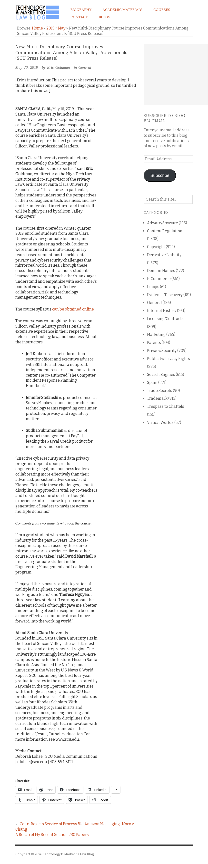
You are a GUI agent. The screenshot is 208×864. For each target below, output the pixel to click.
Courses (161, 10)
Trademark (157, 398)
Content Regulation (164, 231)
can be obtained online (73, 309)
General (84, 67)
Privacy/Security (162, 350)
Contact (79, 17)
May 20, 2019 (26, 67)
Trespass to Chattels (165, 406)
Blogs (104, 17)
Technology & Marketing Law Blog (68, 854)
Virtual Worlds (160, 422)
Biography (80, 10)
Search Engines (161, 374)
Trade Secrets (159, 390)
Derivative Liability (164, 254)
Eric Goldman (58, 67)
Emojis (153, 286)
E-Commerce (159, 278)
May (61, 28)
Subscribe (159, 175)
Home (37, 28)
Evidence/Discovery (165, 294)
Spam (152, 382)
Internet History (161, 310)
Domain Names (161, 270)
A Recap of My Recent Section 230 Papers (52, 834)
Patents (154, 342)
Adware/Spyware (162, 223)
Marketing (156, 334)
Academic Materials (122, 10)
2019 (50, 28)
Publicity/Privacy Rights (168, 358)
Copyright (156, 246)
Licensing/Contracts (165, 318)
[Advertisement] (176, 74)
